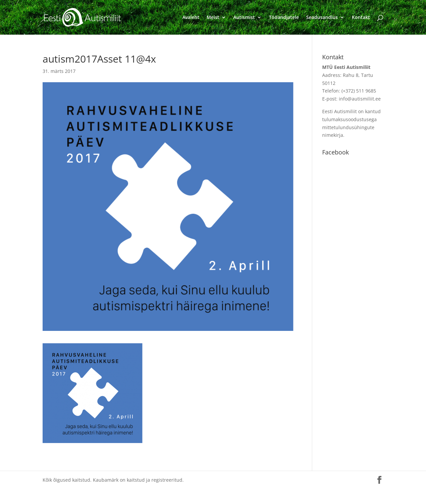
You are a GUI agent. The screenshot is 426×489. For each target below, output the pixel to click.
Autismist (244, 17)
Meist (213, 17)
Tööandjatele (284, 17)
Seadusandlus (322, 17)
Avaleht (190, 17)
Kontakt (361, 17)
